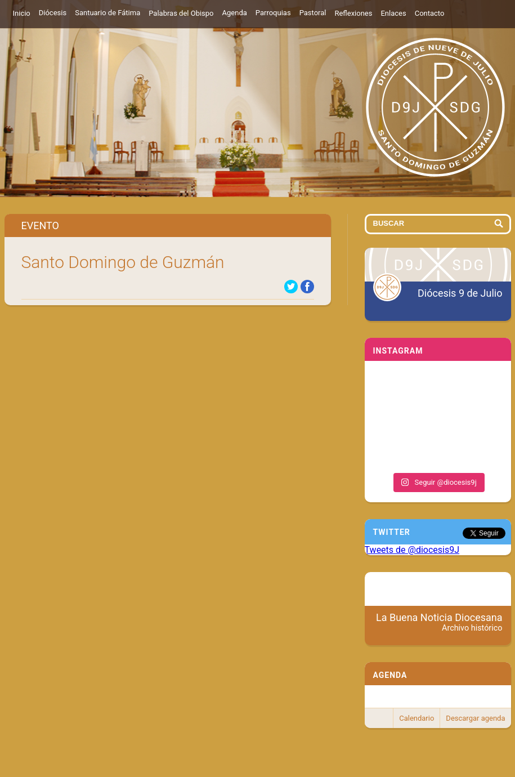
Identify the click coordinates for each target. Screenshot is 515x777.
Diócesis (52, 12)
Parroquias (273, 12)
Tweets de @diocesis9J (412, 549)
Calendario (416, 718)
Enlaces (393, 13)
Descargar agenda (475, 718)
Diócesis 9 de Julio (460, 293)
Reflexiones (353, 13)
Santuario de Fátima (107, 12)
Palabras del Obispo (181, 13)
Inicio (21, 13)
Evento (40, 225)
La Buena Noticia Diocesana (439, 622)
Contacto (430, 13)
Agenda (234, 12)
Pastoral (312, 12)
